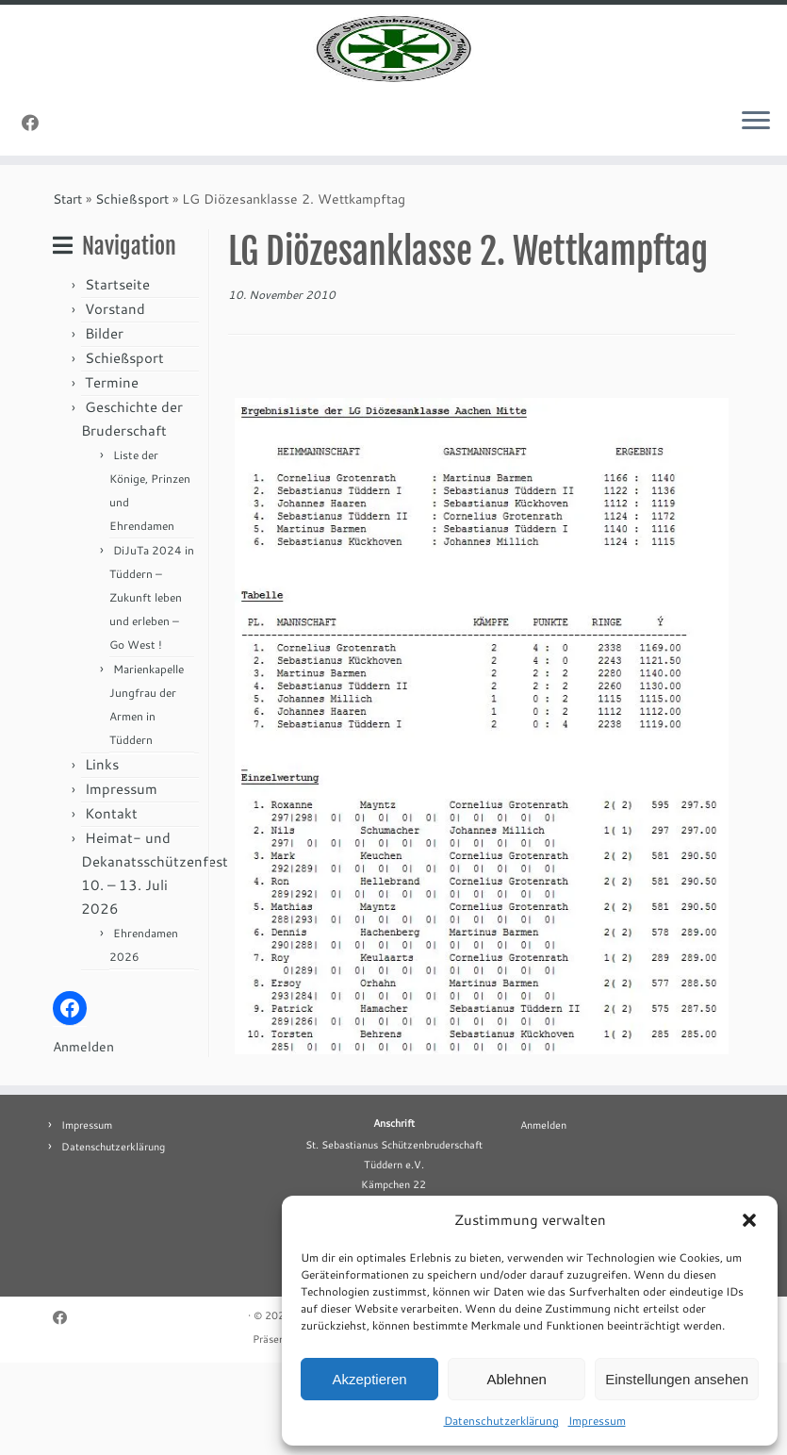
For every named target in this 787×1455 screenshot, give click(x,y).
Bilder (104, 426)
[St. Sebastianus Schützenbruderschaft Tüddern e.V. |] (393, 94)
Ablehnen (516, 1379)
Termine (112, 475)
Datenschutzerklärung (501, 1421)
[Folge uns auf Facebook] (36, 215)
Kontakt (111, 906)
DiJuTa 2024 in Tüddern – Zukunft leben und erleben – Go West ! (151, 690)
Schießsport (132, 291)
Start (67, 291)
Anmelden (83, 1139)
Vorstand (115, 401)
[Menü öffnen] (756, 214)
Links (102, 857)
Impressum (597, 1421)
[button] (749, 1220)
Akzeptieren (369, 1379)
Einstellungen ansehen (676, 1379)
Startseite (117, 377)
